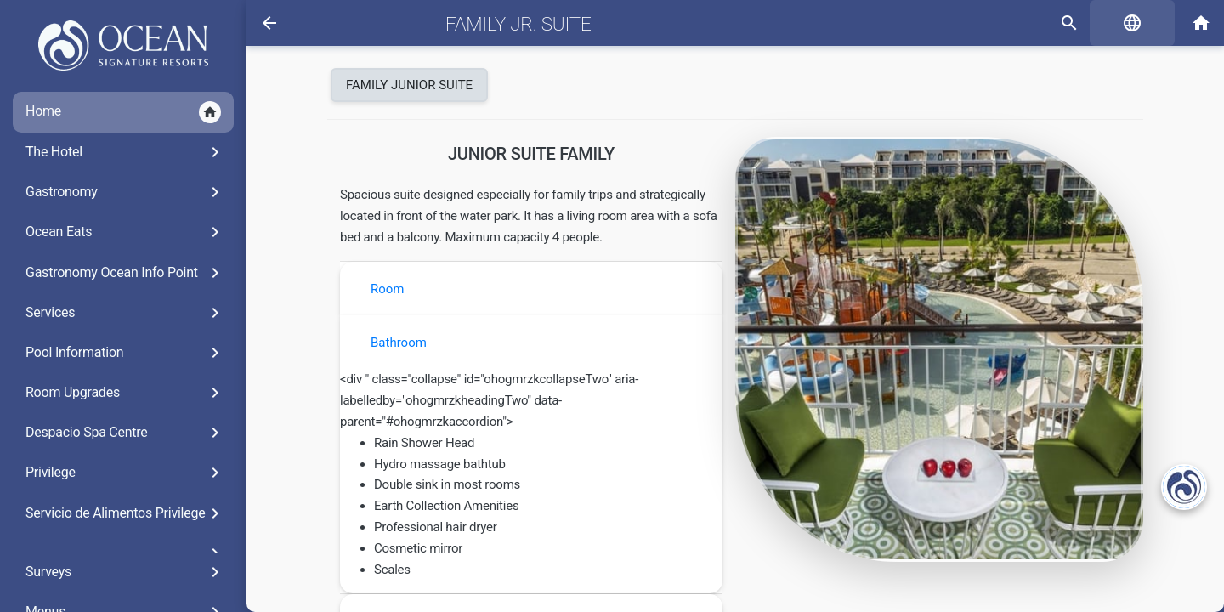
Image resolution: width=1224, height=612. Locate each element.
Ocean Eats (125, 232)
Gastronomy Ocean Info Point (125, 273)
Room (388, 289)
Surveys (125, 572)
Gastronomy (125, 192)
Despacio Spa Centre (125, 432)
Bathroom (399, 342)
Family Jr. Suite (518, 24)
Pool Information (125, 353)
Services (125, 313)
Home (123, 112)
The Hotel (125, 152)
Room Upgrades (125, 392)
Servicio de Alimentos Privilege (125, 513)
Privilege (125, 472)
